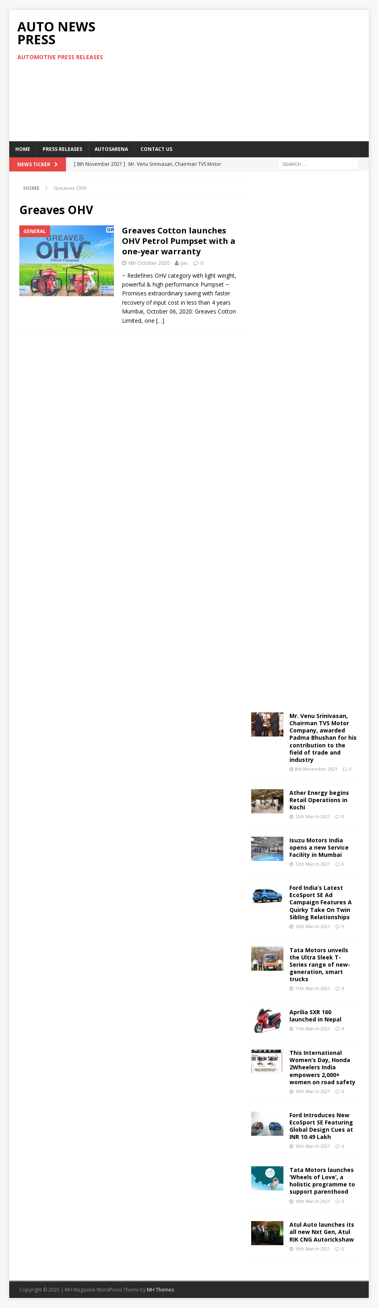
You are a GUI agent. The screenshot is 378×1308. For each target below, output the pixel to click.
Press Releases (62, 149)
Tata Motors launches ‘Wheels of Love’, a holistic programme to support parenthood (322, 1181)
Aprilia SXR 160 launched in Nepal (315, 1015)
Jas (184, 262)
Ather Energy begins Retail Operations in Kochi (319, 800)
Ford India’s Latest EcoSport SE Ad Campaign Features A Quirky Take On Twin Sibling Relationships (320, 902)
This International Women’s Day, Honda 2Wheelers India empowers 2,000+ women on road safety (322, 1067)
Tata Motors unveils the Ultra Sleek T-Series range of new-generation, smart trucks (319, 964)
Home (22, 149)
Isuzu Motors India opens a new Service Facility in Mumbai (319, 847)
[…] (160, 320)
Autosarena (111, 149)
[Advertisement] (255, 74)
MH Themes (160, 1289)
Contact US (156, 149)
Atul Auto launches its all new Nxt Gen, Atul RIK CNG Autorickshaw (321, 1232)
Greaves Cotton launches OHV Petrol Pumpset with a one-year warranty (178, 241)
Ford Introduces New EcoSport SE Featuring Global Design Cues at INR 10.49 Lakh (321, 1126)
